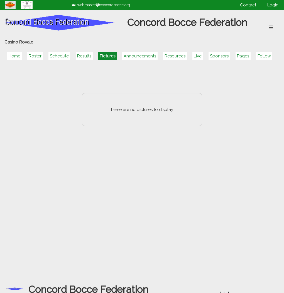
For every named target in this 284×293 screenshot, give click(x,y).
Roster (35, 56)
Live (198, 56)
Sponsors (219, 56)
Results (84, 56)
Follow (264, 56)
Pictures (107, 56)
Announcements (140, 56)
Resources (175, 56)
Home (14, 56)
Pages (243, 56)
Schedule (59, 56)
